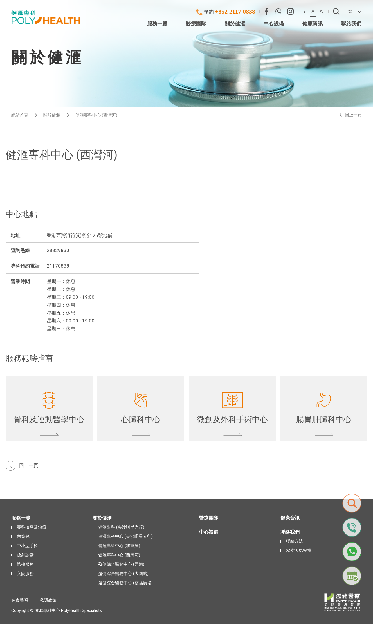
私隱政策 (48, 600)
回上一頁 (353, 114)
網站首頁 (19, 115)
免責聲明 (19, 600)
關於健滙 (51, 115)
